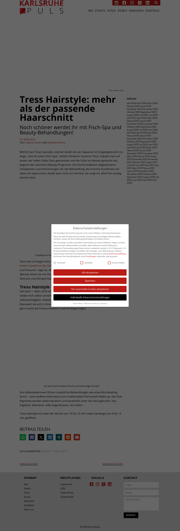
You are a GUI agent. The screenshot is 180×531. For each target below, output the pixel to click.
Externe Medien (116, 262)
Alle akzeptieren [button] (90, 272)
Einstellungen (91, 256)
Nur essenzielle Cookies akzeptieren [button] (90, 289)
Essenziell (59, 262)
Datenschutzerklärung (117, 253)
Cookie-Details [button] (78, 303)
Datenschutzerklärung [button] (91, 303)
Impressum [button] (103, 303)
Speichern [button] (90, 280)
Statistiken (86, 262)
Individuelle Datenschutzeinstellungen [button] (90, 297)
